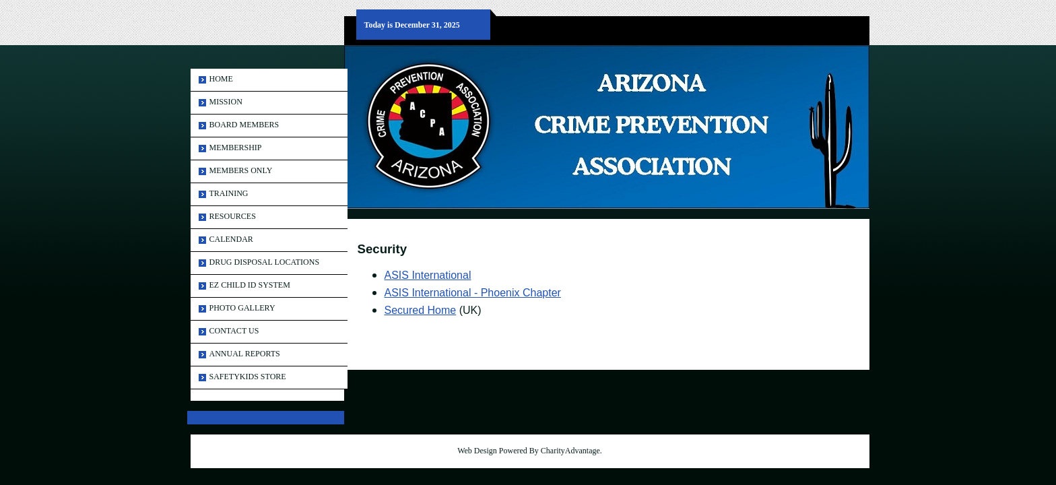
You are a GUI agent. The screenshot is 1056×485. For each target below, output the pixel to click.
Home (221, 79)
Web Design (477, 450)
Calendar (231, 239)
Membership (235, 147)
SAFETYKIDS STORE (247, 376)
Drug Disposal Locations (264, 262)
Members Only (241, 170)
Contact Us (234, 330)
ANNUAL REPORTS (244, 353)
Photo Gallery (242, 308)
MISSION (225, 101)
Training (229, 193)
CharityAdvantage (570, 450)
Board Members (244, 124)
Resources (232, 216)
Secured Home (421, 310)
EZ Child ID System (249, 285)
